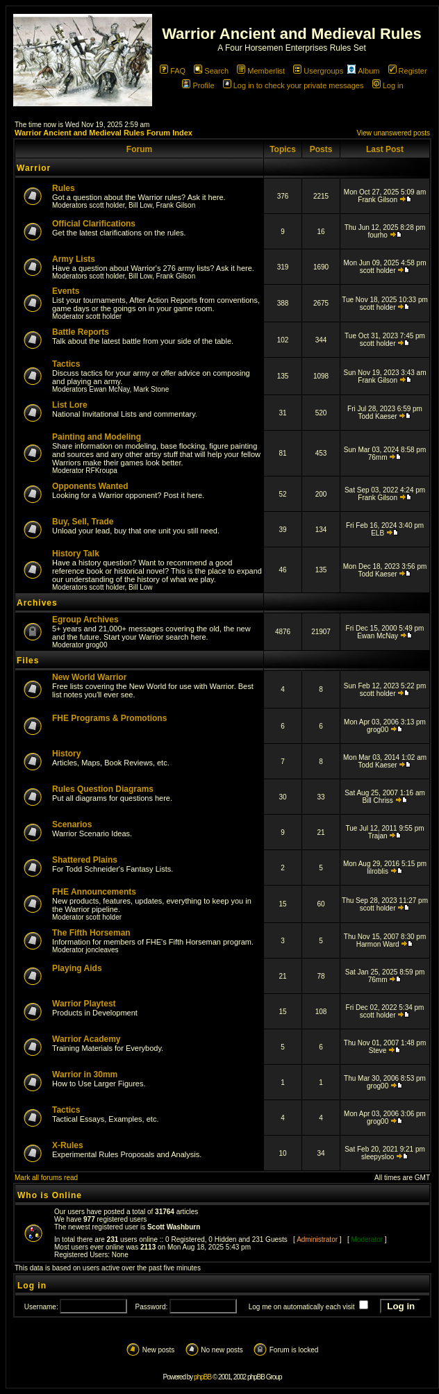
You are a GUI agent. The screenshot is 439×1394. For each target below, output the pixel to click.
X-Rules (67, 1145)
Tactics (66, 364)
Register (407, 71)
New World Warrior (89, 677)
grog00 (96, 645)
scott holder (106, 205)
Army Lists (73, 259)
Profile (198, 85)
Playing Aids (77, 968)
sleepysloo (377, 1157)
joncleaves (101, 950)
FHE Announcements (94, 892)
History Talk (75, 553)
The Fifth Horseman (91, 933)
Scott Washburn (173, 1227)
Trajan (378, 836)
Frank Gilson (176, 205)
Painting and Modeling (96, 437)
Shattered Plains (84, 860)
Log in (388, 85)
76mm (378, 457)
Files (28, 660)
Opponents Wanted (90, 486)
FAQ (172, 71)
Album (363, 71)
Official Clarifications (93, 224)
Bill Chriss (377, 800)
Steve (378, 1050)
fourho (377, 235)
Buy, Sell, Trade (82, 521)
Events (65, 291)
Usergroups (318, 71)
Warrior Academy (86, 1039)
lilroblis (377, 871)
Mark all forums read (46, 1177)
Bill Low (140, 205)
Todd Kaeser (377, 416)
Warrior (34, 168)
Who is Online (49, 1195)
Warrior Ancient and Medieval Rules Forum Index (103, 132)
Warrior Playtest (84, 1004)
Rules (63, 188)
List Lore (70, 405)
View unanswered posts (393, 133)
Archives (37, 603)
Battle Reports (80, 332)
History (66, 753)
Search (211, 71)
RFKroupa (101, 470)
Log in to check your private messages (293, 85)
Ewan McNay (109, 389)
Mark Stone (151, 389)
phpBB (202, 1377)
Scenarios (72, 824)
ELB (377, 533)
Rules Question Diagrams (103, 789)
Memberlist (261, 71)
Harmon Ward (377, 944)
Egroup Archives (85, 619)
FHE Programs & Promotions (109, 718)
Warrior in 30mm (84, 1074)
